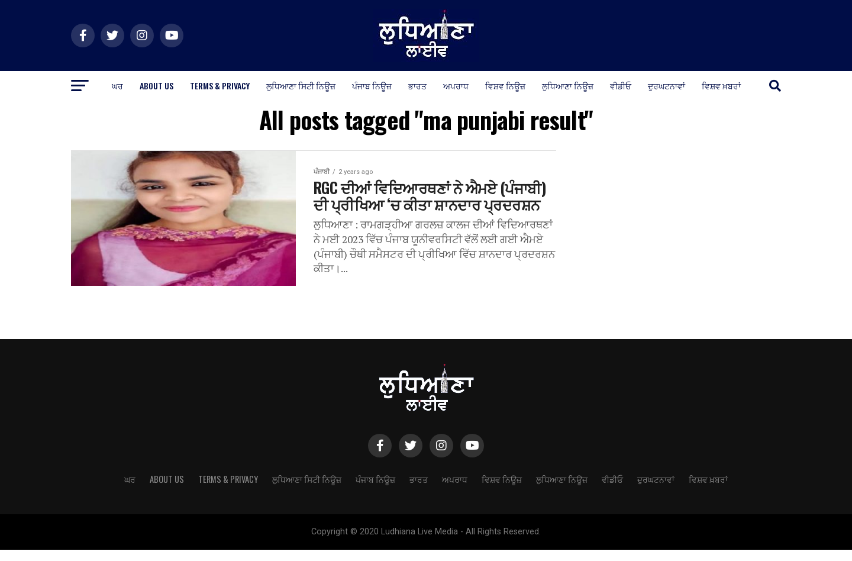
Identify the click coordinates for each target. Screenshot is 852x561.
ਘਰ (117, 85)
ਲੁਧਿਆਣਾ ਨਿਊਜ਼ (567, 85)
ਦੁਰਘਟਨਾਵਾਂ (666, 85)
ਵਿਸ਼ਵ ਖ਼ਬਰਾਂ (721, 85)
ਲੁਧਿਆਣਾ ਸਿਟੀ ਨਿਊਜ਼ (300, 85)
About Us (156, 85)
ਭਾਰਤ (417, 85)
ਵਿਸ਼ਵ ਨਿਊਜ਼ (505, 85)
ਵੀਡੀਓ (620, 85)
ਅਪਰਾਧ (456, 85)
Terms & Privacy (220, 85)
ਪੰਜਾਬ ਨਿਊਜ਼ (372, 85)
